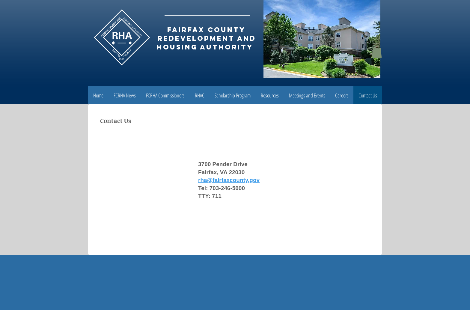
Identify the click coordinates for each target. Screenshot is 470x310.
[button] (377, 52)
